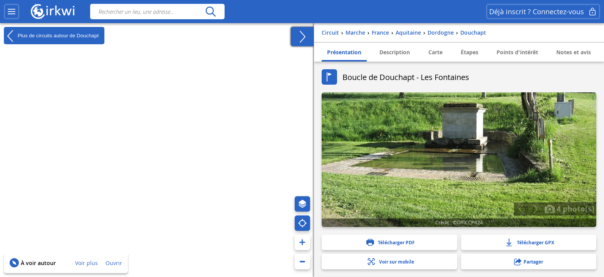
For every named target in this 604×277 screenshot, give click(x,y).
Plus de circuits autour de (51, 36)
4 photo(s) (569, 208)
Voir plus (86, 263)
